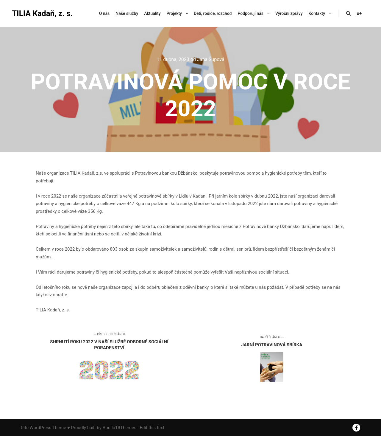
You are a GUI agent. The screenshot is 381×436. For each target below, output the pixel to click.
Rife (25, 427)
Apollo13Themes (119, 427)
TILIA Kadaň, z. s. (41, 13)
